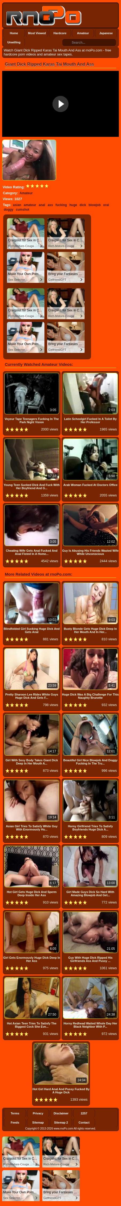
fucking (61, 205)
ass (50, 205)
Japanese (106, 33)
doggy (8, 209)
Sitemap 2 (61, 1122)
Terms (15, 1113)
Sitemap (38, 1122)
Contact (84, 1122)
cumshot (22, 209)
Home (14, 33)
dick (83, 205)
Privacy (38, 1113)
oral (106, 205)
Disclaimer (61, 1113)
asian (17, 205)
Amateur (83, 33)
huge (73, 205)
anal (42, 205)
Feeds (15, 1122)
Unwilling (14, 42)
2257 (84, 1113)
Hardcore (60, 33)
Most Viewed (37, 33)
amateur (30, 205)
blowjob (95, 205)
